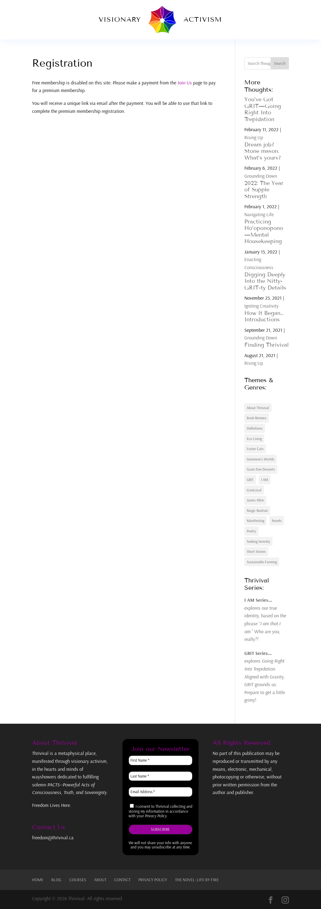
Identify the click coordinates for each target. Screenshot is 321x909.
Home (37, 879)
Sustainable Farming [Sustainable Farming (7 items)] (262, 562)
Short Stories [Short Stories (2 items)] (256, 551)
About (100, 879)
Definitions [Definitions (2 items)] (255, 428)
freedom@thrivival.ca (53, 837)
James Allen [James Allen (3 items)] (255, 500)
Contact (122, 879)
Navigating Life (259, 214)
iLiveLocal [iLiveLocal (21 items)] (254, 490)
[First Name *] (160, 760)
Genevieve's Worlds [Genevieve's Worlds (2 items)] (260, 459)
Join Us (184, 82)
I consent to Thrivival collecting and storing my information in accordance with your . (160, 811)
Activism (203, 19)
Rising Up (253, 137)
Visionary (120, 19)
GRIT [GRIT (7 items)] (250, 479)
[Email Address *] (160, 792)
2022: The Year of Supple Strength (263, 190)
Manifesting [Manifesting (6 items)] (255, 520)
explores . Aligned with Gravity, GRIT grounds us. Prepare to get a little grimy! (264, 676)
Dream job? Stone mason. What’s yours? (262, 151)
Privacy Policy (152, 879)
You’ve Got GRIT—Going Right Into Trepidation (262, 109)
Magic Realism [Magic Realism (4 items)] (257, 510)
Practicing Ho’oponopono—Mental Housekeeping (263, 231)
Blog (56, 879)
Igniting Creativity (261, 306)
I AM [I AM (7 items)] (264, 479)
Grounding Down (260, 176)
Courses (77, 879)
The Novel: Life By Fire (197, 879)
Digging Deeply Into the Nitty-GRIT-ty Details (265, 281)
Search (280, 63)
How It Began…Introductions (263, 316)
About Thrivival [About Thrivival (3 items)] (258, 407)
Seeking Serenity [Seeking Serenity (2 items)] (258, 541)
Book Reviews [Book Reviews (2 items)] (256, 418)
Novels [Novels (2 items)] (277, 520)
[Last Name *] (160, 776)
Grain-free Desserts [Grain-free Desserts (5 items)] (261, 469)
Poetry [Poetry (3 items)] (251, 531)
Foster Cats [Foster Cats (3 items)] (255, 448)
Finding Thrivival (266, 345)
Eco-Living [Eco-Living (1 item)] (254, 438)
